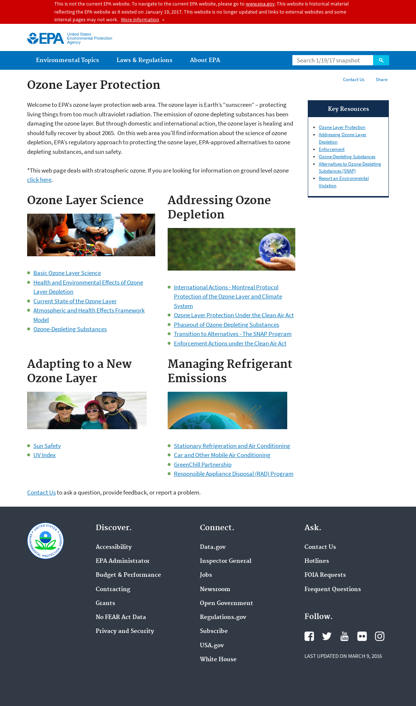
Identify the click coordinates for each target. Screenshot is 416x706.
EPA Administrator (123, 561)
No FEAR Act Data (121, 617)
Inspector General (225, 561)
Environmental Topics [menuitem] (67, 60)
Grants (105, 603)
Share (381, 79)
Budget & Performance (128, 575)
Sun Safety (47, 446)
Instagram (379, 636)
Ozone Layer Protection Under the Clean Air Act (234, 315)
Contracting (113, 589)
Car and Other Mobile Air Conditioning (222, 455)
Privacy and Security (125, 631)
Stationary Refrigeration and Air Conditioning (232, 446)
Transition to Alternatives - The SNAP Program (233, 334)
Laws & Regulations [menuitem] (144, 60)
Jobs (206, 575)
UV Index (44, 455)
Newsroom (215, 589)
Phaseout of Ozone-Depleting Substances (226, 325)
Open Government (226, 603)
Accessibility (114, 547)
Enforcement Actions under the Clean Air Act (230, 343)
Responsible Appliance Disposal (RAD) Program (233, 474)
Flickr (362, 636)
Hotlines (316, 561)
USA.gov (212, 645)
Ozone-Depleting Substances (70, 329)
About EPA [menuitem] (205, 60)
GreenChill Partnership (202, 464)
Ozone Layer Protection (342, 127)
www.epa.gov (260, 3)
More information (140, 19)
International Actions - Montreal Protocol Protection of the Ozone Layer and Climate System (228, 296)
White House (218, 659)
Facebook (309, 636)
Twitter (327, 636)
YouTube (344, 636)
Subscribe (214, 631)
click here (39, 179)
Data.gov (213, 547)
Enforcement (331, 149)
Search (381, 60)
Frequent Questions (332, 589)
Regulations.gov (223, 617)
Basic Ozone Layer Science (67, 273)
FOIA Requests (325, 575)
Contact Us (353, 79)
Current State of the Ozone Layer (75, 301)
